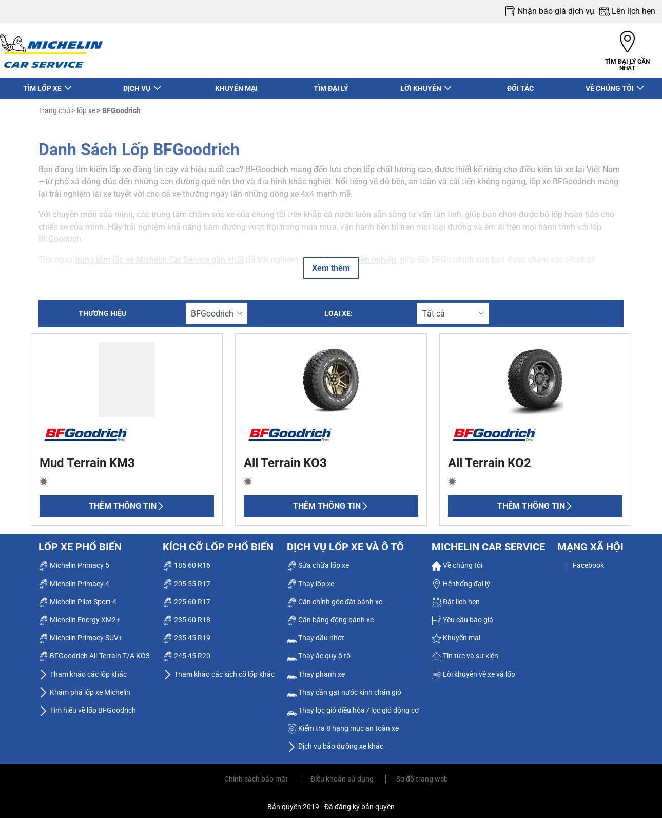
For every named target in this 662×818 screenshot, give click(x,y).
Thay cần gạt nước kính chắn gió (344, 687)
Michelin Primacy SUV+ (80, 633)
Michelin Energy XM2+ (79, 615)
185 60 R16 (186, 560)
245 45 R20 (186, 651)
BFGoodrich (121, 106)
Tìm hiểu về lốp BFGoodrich (87, 705)
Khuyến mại (456, 633)
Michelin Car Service (488, 542)
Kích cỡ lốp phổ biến (218, 542)
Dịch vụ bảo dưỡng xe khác (335, 741)
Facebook (582, 560)
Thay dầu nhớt (315, 633)
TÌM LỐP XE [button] (43, 84)
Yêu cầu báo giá (462, 615)
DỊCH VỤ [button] (137, 84)
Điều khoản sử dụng (342, 774)
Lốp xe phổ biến (80, 542)
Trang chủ (54, 106)
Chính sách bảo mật (256, 774)
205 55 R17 (186, 578)
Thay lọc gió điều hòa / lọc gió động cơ (353, 705)
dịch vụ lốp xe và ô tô (345, 542)
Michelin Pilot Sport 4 (77, 596)
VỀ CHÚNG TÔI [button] (610, 84)
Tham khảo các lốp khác (82, 669)
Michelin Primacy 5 (73, 560)
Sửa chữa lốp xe (318, 560)
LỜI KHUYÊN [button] (421, 84)
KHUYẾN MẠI (236, 84)
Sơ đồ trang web (422, 774)
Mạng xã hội (590, 542)
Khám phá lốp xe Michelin (84, 687)
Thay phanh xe (316, 669)
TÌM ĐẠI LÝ (331, 84)
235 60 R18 (186, 615)
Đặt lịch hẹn (456, 596)
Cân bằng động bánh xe (330, 615)
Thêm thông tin (127, 501)
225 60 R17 (186, 596)
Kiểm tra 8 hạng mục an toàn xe (343, 723)
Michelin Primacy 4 (73, 578)
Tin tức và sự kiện (465, 651)
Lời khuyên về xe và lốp (473, 669)
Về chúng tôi (457, 560)
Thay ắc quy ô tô (319, 651)
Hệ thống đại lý (461, 578)
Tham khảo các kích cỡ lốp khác (219, 669)
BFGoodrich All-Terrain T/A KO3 (94, 651)
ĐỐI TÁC (520, 84)
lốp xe (85, 106)
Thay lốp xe (310, 578)
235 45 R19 (186, 633)
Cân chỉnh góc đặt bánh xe (334, 596)
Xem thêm (331, 263)
